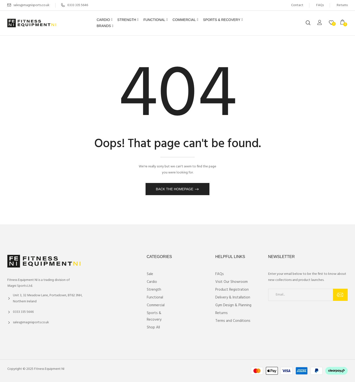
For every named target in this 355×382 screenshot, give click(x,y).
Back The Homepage (175, 189)
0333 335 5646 (74, 5)
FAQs (320, 5)
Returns (342, 5)
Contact (297, 5)
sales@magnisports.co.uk (31, 5)
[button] (344, 22)
